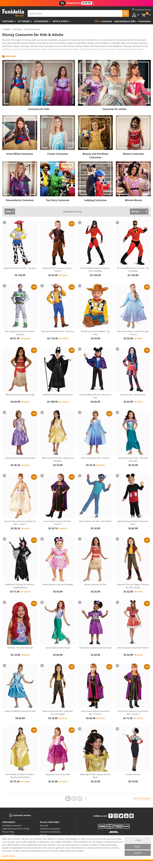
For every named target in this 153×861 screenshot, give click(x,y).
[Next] (85, 798)
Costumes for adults (114, 109)
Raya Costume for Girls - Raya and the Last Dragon (58, 712)
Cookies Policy (8, 835)
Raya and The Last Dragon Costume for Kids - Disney (133, 586)
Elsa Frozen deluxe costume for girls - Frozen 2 (133, 333)
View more (10, 56)
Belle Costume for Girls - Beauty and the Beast (58, 459)
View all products (142, 798)
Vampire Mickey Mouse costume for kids (95, 396)
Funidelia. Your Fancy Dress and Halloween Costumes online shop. (13, 13)
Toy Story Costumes (57, 200)
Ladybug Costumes (95, 200)
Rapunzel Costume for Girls (58, 774)
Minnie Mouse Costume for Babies (57, 584)
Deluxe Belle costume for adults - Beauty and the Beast (20, 776)
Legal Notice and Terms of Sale (15, 828)
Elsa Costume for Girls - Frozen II (95, 458)
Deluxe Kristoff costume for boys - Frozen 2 (58, 269)
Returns (43, 835)
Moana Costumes (133, 153)
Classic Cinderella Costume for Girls (20, 711)
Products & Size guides (50, 828)
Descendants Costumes (20, 200)
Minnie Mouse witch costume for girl (95, 647)
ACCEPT (137, 853)
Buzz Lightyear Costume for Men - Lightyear (20, 333)
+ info (138, 840)
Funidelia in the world (11, 825)
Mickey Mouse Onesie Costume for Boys (133, 523)
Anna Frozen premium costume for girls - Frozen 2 (133, 712)
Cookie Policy (8, 855)
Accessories (41, 21)
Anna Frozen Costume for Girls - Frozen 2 (58, 523)
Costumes (8, 21)
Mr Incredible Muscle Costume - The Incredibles (133, 269)
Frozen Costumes (57, 153)
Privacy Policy (8, 831)
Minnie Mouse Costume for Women (133, 647)
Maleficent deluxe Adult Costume (57, 394)
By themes (24, 21)
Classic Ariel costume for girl (57, 647)
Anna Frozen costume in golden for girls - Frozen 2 (20, 523)
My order (44, 825)
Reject (138, 846)
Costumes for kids (38, 109)
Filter (8, 211)
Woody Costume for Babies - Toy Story (95, 333)
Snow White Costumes (19, 153)
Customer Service (20, 815)
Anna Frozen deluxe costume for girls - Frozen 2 (95, 712)
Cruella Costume (133, 774)
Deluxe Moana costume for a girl (20, 394)
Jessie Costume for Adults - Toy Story (20, 268)
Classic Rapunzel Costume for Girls (20, 458)
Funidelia (6, 29)
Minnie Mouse (133, 200)
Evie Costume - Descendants (133, 394)
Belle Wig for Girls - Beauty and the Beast (95, 776)
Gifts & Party (60, 21)
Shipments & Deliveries (50, 831)
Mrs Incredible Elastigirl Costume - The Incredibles (95, 269)
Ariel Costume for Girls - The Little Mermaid (133, 459)
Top (96, 21)
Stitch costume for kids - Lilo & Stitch (95, 521)
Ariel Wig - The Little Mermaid (20, 647)
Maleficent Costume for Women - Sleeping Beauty (20, 586)
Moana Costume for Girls (95, 584)
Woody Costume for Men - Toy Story (58, 331)
